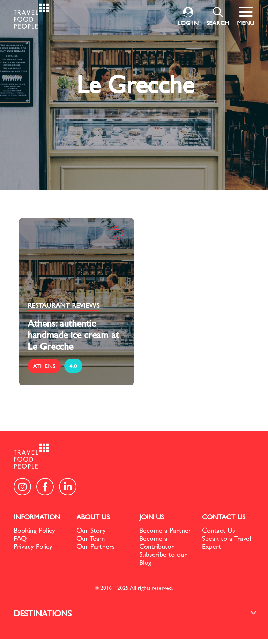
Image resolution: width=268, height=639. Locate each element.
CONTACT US (223, 517)
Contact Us (218, 530)
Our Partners (95, 546)
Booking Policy (34, 530)
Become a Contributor (156, 542)
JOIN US (151, 517)
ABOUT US (93, 517)
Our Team (90, 538)
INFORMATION (37, 517)
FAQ (20, 538)
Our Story (91, 530)
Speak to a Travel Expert (226, 542)
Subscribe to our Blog (163, 558)
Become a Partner (165, 530)
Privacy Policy (33, 546)
